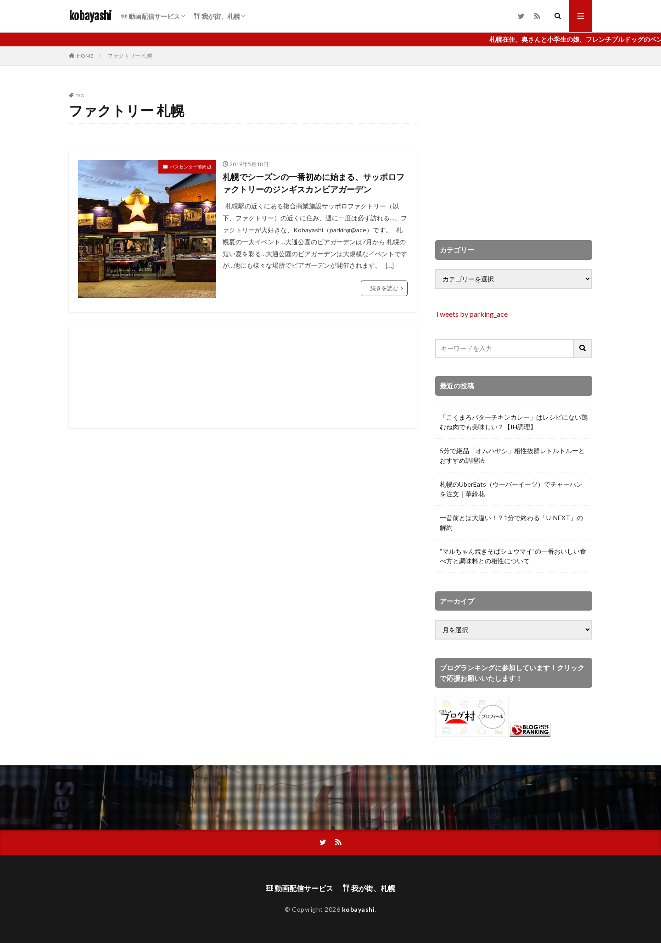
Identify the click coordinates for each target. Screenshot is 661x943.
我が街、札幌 (217, 16)
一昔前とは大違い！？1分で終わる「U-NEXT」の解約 (511, 522)
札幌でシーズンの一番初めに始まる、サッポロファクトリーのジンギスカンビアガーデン (313, 183)
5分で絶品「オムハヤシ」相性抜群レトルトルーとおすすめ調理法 (512, 455)
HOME (85, 55)
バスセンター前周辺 (190, 166)
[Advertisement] (243, 377)
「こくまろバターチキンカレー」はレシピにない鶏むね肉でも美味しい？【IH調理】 (514, 422)
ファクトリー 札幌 (129, 55)
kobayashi (90, 16)
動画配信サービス (150, 16)
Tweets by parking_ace (471, 313)
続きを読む (384, 288)
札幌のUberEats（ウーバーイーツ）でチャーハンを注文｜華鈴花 (511, 489)
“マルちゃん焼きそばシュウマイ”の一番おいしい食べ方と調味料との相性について (513, 556)
